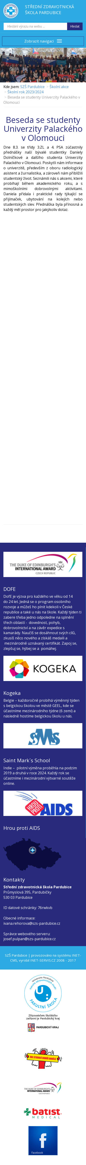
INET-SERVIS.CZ (43, 960)
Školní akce (59, 86)
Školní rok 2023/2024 (25, 91)
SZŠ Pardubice (32, 86)
